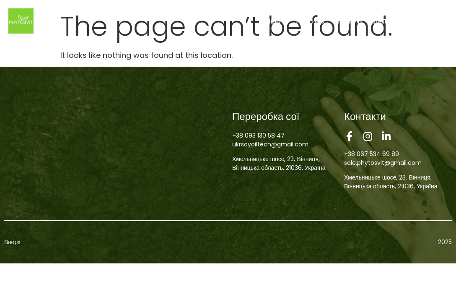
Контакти (431, 21)
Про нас (310, 21)
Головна (273, 21)
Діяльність (389, 21)
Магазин (347, 21)
